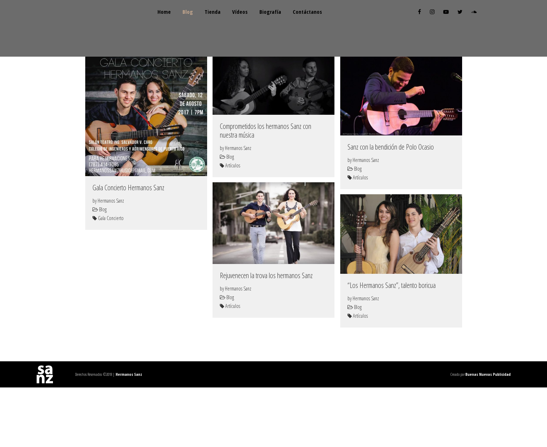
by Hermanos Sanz (108, 260)
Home (165, 28)
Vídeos (263, 28)
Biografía (301, 28)
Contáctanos (345, 28)
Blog (196, 28)
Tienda (229, 28)
